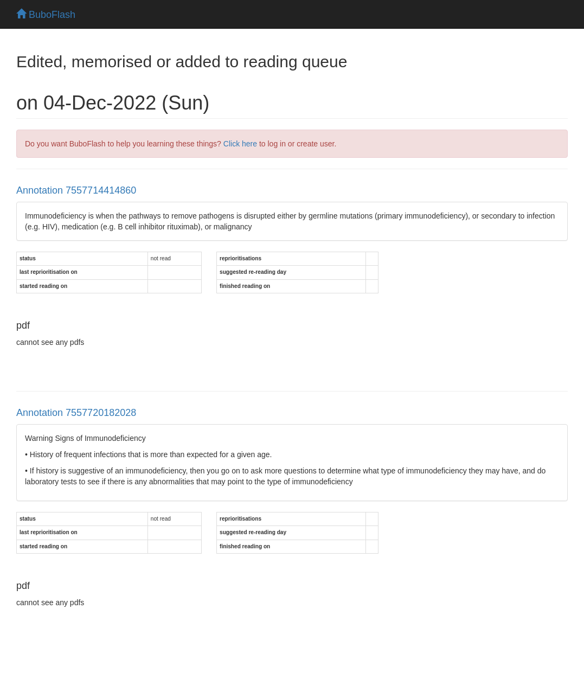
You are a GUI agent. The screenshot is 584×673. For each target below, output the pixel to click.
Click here (240, 143)
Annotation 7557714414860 (76, 190)
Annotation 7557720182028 (76, 412)
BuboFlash (45, 14)
